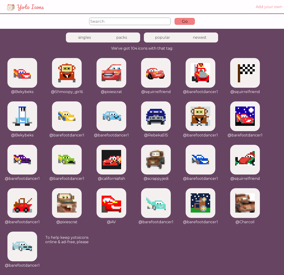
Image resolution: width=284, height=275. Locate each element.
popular (162, 37)
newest (200, 37)
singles (84, 37)
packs (121, 37)
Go (185, 21)
